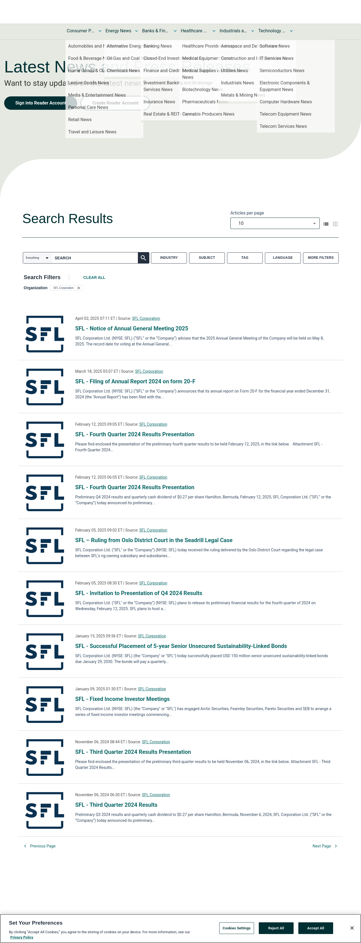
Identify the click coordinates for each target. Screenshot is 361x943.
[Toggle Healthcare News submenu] (214, 31)
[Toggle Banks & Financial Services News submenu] (175, 31)
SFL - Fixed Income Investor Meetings (122, 699)
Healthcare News (195, 30)
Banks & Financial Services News (156, 30)
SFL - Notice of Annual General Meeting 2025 (131, 328)
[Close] (352, 928)
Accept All (315, 929)
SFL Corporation (146, 318)
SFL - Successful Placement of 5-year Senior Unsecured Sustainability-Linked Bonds (181, 646)
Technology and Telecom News (272, 30)
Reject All (276, 929)
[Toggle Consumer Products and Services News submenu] (100, 31)
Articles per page (247, 213)
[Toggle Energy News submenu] (136, 31)
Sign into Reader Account (40, 103)
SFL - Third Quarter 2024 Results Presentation (133, 752)
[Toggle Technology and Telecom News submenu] (291, 31)
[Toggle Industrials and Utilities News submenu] (252, 31)
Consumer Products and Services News (81, 30)
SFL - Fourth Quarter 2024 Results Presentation (134, 434)
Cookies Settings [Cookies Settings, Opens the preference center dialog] (237, 929)
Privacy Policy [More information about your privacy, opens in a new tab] (21, 938)
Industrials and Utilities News (233, 30)
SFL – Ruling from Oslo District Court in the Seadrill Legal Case (154, 540)
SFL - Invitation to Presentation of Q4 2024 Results (138, 593)
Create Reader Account (115, 103)
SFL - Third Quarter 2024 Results (116, 804)
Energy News (118, 30)
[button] (66, 288)
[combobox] (275, 223)
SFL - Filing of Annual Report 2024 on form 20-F (135, 381)
